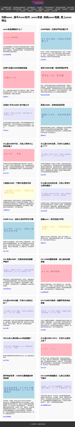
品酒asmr (5, 96)
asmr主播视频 (7, 416)
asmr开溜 (57, 9)
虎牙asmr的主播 (60, 7)
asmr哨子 (65, 9)
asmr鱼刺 (43, 329)
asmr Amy (6, 251)
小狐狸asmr (6, 210)
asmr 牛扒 (6, 173)
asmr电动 (43, 59)
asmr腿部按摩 (44, 292)
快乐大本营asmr (49, 7)
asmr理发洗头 (31, 7)
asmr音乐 (23, 10)
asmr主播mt (38, 10)
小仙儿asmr (49, 9)
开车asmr (5, 130)
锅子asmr (47, 10)
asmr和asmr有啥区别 (19, 7)
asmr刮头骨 (44, 210)
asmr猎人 (39, 7)
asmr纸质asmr (7, 288)
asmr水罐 (5, 328)
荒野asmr (41, 9)
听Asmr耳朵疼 (17, 9)
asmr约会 (26, 9)
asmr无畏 (54, 10)
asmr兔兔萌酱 (7, 54)
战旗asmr (43, 242)
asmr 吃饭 (6, 360)
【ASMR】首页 (6, 7)
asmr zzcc (43, 367)
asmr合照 (43, 174)
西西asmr (43, 135)
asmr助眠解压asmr (46, 405)
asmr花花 (8, 9)
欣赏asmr (33, 9)
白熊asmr (30, 10)
